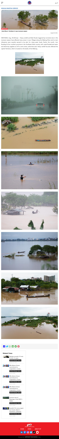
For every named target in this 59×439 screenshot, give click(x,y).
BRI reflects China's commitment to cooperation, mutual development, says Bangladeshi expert (14, 367)
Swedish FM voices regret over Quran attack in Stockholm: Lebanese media (16, 409)
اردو (56, 3)
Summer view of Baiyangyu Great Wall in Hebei (15, 399)
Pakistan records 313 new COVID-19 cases (16, 357)
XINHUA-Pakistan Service (15, 360)
